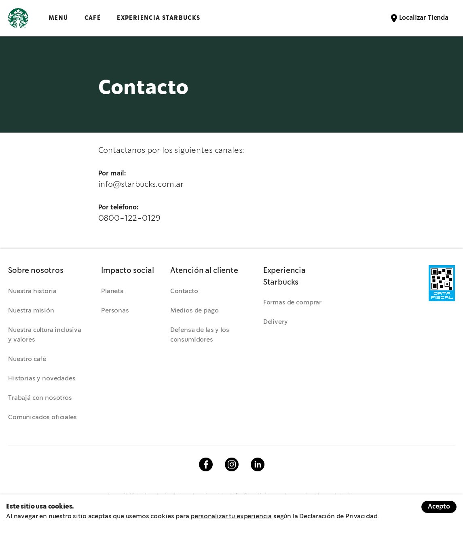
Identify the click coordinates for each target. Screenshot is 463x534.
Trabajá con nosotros (40, 398)
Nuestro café (27, 359)
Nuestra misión (31, 311)
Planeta (112, 291)
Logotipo (18, 18)
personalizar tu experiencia (231, 516)
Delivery (275, 322)
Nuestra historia (32, 291)
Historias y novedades (42, 379)
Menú (58, 18)
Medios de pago (194, 311)
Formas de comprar (292, 303)
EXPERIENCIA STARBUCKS (158, 18)
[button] (46, 270)
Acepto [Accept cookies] (439, 507)
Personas (115, 311)
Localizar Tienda (423, 18)
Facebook (206, 464)
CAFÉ (93, 18)
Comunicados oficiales (42, 417)
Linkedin (257, 464)
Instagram (232, 464)
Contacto (184, 291)
